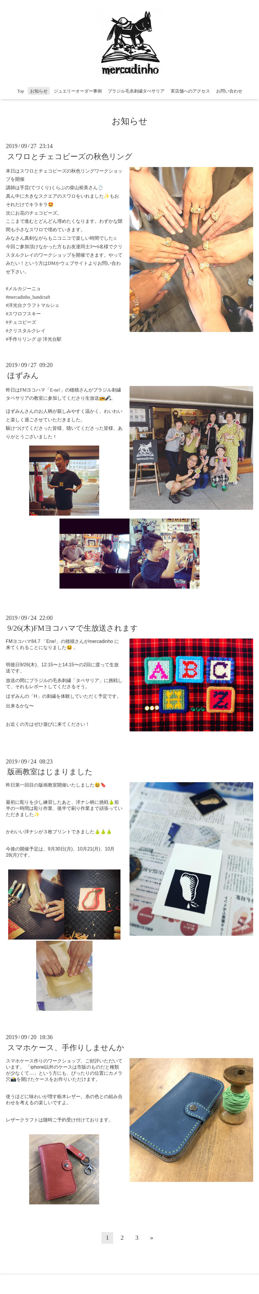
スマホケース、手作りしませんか (65, 1047)
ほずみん (23, 375)
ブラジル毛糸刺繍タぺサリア (136, 91)
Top (20, 91)
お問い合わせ (229, 91)
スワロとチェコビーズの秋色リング (69, 156)
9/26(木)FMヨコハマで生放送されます (72, 628)
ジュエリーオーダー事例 (78, 91)
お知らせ (39, 91)
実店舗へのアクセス (190, 91)
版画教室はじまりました (50, 772)
